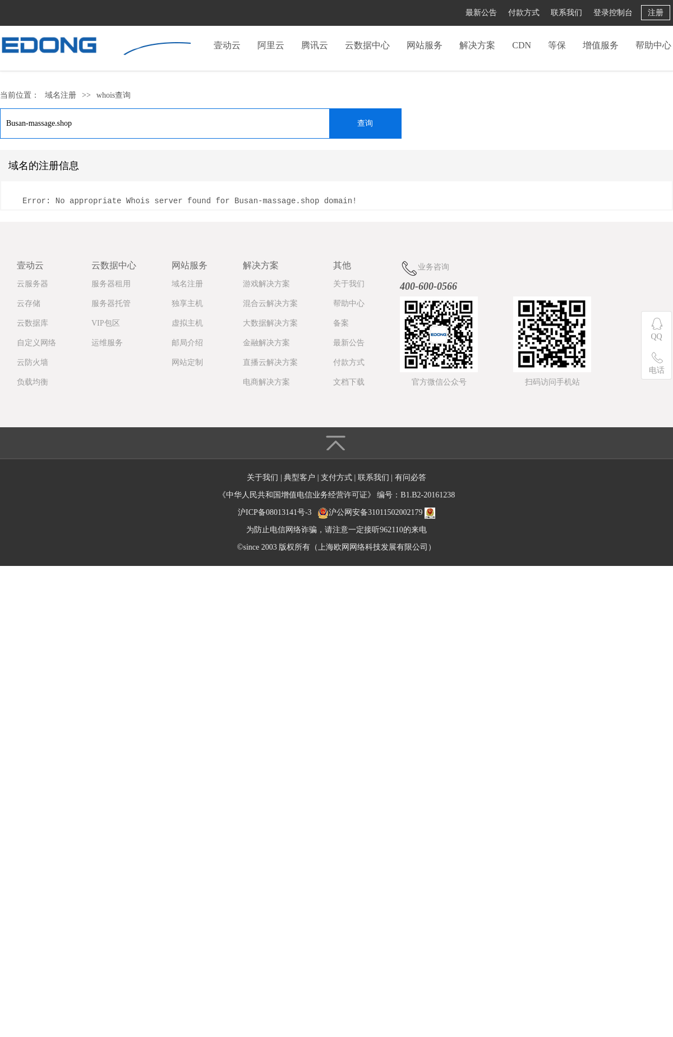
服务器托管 (111, 303)
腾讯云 (314, 45)
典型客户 (300, 477)
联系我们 (566, 12)
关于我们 (349, 284)
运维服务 (107, 343)
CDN (521, 45)
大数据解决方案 (270, 323)
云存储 (28, 303)
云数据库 (32, 323)
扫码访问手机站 (552, 382)
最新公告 (481, 12)
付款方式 (524, 12)
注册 (655, 12)
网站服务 (424, 45)
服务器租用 (111, 284)
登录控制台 (613, 12)
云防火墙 (32, 362)
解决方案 (477, 45)
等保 (557, 45)
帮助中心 (653, 45)
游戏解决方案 (266, 284)
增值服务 (601, 45)
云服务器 (32, 284)
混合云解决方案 (270, 303)
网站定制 (187, 362)
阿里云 (270, 45)
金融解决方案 (266, 343)
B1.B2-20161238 (427, 495)
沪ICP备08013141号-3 (274, 512)
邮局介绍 (187, 343)
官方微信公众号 (439, 382)
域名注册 (60, 95)
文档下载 (349, 382)
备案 (341, 323)
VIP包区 (105, 323)
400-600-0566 (428, 286)
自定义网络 (36, 343)
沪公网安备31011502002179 (375, 512)
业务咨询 (424, 268)
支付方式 (337, 477)
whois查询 (113, 95)
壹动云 (227, 45)
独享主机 (187, 303)
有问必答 (410, 477)
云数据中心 (367, 45)
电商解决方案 (266, 382)
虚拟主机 (187, 323)
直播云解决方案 (270, 362)
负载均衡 (32, 382)
